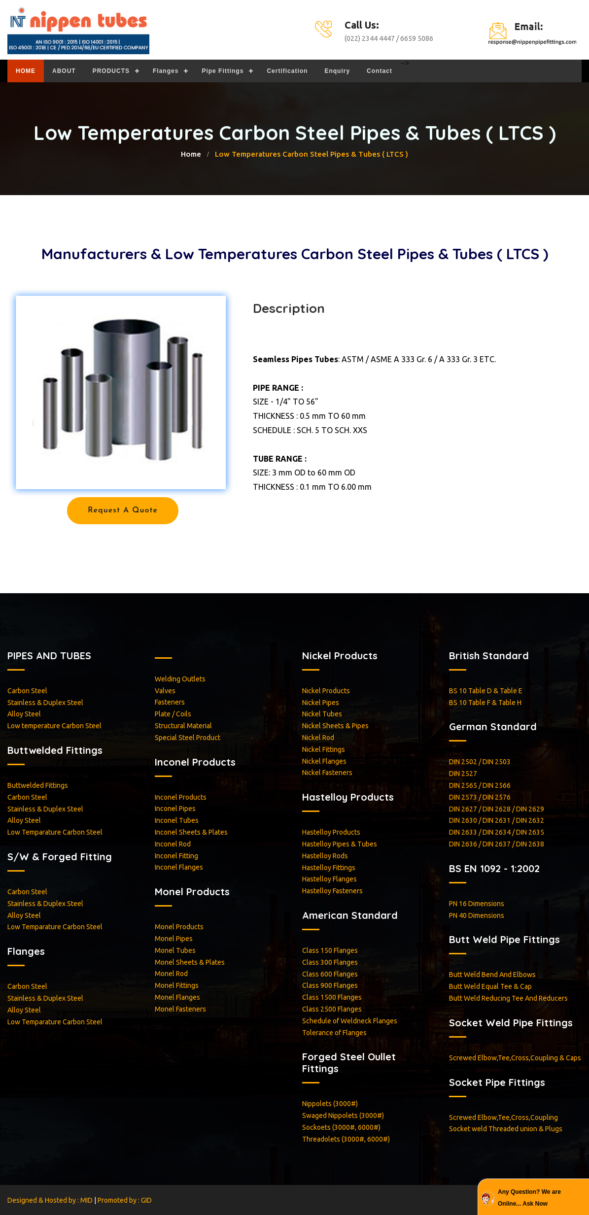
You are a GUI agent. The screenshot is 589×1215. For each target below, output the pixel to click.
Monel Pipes (174, 939)
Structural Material (183, 726)
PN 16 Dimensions (476, 904)
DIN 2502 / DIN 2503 (480, 762)
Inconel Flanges (179, 867)
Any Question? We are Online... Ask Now (529, 1197)
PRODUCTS (111, 71)
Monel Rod (171, 974)
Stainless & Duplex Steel (45, 703)
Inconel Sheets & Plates (191, 832)
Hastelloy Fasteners (332, 891)
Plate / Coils (173, 714)
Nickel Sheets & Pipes (335, 726)
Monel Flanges (177, 997)
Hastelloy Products (331, 832)
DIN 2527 (463, 773)
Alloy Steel (24, 714)
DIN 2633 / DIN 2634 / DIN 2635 (496, 832)
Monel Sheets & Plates (190, 962)
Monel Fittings (177, 985)
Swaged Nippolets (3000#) (343, 1115)
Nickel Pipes (320, 703)
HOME (25, 71)
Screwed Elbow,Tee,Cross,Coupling (503, 1117)
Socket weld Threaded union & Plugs (505, 1129)
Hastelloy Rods (325, 856)
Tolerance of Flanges (334, 1033)
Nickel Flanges (324, 761)
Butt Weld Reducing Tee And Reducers (508, 998)
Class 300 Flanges (330, 962)
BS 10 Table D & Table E (485, 691)
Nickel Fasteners (327, 772)
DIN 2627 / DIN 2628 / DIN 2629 (496, 809)
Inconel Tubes (177, 820)
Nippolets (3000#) (330, 1104)
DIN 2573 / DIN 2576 (480, 797)
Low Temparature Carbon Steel (55, 832)
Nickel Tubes (322, 714)
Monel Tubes (175, 950)
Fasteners (170, 702)
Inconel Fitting (176, 856)
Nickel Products (326, 691)
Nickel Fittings (323, 749)
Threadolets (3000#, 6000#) (346, 1139)
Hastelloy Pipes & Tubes (339, 844)
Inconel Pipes (175, 808)
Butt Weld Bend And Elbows (492, 975)
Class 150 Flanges (330, 950)
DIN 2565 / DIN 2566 (480, 785)
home (191, 154)
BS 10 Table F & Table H (485, 703)
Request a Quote (123, 510)
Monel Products (179, 927)
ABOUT (64, 71)
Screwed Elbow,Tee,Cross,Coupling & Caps (515, 1058)
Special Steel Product (187, 738)
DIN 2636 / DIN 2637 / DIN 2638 (496, 844)
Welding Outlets (180, 679)
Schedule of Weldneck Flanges (349, 1021)
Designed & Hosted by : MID (50, 1200)
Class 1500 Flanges (332, 997)
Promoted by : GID (125, 1200)
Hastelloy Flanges (329, 879)
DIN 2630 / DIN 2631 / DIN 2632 (496, 820)
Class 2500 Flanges (332, 1009)
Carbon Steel (27, 691)
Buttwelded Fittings (37, 785)
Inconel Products (181, 797)
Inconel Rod (173, 844)
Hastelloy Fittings (328, 868)
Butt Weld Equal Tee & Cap (490, 986)
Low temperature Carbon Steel (54, 726)
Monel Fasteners (180, 1009)
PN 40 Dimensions (476, 915)
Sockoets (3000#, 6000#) (341, 1127)
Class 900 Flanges (330, 985)
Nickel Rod (318, 738)
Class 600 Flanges (330, 974)
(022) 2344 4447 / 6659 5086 (389, 38)
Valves (165, 691)
